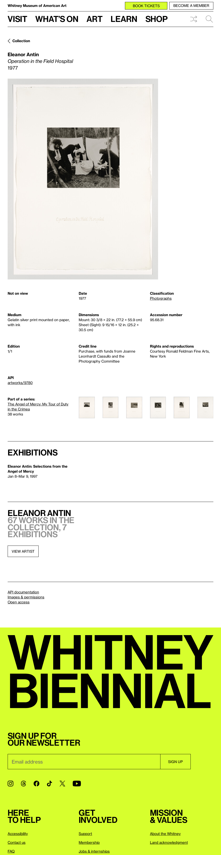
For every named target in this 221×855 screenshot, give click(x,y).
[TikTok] (49, 783)
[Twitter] (62, 783)
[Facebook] (36, 783)
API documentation (23, 592)
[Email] (84, 761)
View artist (23, 551)
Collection (21, 41)
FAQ (11, 851)
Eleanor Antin (23, 54)
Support (85, 833)
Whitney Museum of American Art (37, 5)
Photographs (161, 298)
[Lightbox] (83, 179)
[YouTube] (77, 783)
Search (209, 19)
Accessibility (18, 833)
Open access (19, 602)
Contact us (17, 842)
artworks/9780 (20, 382)
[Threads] (23, 783)
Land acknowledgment (169, 842)
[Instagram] (10, 783)
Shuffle (193, 19)
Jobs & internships (94, 851)
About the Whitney (165, 833)
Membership (89, 842)
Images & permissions (26, 597)
